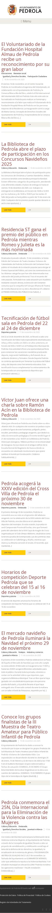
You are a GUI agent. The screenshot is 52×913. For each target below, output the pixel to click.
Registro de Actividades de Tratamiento (15, 902)
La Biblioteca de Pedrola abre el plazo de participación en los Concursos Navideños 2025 (25, 154)
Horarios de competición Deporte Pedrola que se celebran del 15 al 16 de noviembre (23, 582)
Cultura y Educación (9, 168)
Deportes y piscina (8, 332)
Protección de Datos (8, 895)
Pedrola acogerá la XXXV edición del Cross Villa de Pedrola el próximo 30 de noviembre (25, 493)
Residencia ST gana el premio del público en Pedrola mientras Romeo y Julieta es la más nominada (24, 239)
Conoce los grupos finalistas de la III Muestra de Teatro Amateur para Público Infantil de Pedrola (24, 727)
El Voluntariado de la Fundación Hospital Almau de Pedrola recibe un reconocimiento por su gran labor (25, 56)
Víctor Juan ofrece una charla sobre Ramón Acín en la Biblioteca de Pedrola (25, 407)
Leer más (7, 124)
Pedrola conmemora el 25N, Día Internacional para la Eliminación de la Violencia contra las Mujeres (25, 812)
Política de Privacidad (25, 895)
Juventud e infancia (10, 655)
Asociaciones (6, 73)
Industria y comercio (35, 652)
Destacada (23, 168)
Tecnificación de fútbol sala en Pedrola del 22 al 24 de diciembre (25, 323)
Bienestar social (20, 73)
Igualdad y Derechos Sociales (14, 76)
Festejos (22, 652)
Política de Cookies (42, 895)
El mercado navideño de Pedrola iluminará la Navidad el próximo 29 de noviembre (25, 640)
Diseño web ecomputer (33, 888)
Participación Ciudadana (37, 76)
